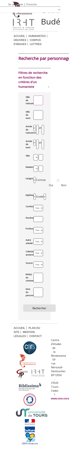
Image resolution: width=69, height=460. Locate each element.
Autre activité (28, 242)
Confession (28, 206)
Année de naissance (28, 129)
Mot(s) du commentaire (28, 277)
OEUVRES (20, 40)
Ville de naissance (28, 100)
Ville (28, 155)
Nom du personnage (28, 292)
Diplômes (28, 195)
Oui (54, 182)
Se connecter (15, 4)
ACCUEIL (19, 36)
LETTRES (36, 44)
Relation (28, 167)
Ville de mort (28, 115)
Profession (28, 228)
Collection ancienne (28, 253)
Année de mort (28, 144)
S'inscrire (31, 4)
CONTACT (35, 336)
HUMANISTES (37, 36)
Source (28, 263)
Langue (28, 178)
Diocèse (28, 217)
